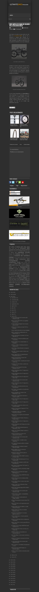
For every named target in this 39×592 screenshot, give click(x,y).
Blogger (23, 241)
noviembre (14, 299)
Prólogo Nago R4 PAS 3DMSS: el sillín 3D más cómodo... (19, 507)
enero (13, 557)
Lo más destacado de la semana (18, 273)
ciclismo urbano (25, 257)
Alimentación (19, 249)
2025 (12, 294)
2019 (12, 568)
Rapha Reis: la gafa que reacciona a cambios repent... (19, 396)
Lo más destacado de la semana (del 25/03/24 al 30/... (19, 318)
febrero (13, 555)
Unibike (18, 282)
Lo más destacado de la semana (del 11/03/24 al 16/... (19, 437)
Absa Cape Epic (13, 248)
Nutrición (14, 278)
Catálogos (18, 254)
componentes (12, 262)
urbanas (24, 282)
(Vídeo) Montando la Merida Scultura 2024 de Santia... (19, 447)
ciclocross (11, 259)
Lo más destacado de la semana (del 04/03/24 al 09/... (19, 491)
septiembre (14, 304)
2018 (12, 570)
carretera (21, 252)
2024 (12, 296)
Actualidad (11, 249)
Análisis (21, 250)
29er (25, 247)
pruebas (22, 279)
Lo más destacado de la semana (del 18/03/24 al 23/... (19, 380)
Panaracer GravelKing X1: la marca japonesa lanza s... (19, 513)
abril (13, 314)
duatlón (10, 263)
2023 (12, 560)
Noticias (27, 276)
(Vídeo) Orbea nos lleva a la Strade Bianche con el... (19, 510)
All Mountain (27, 249)
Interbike (14, 271)
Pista (29, 278)
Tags (17, 185)
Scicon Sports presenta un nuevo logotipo (20, 330)
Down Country (24, 262)
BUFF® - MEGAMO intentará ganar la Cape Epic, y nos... (19, 428)
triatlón (13, 282)
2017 (12, 572)
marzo (13, 316)
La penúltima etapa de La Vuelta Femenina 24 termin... (18, 412)
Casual (10, 254)
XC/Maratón (25, 284)
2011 (12, 584)
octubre (13, 301)
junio (13, 310)
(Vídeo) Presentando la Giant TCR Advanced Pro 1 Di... (18, 358)
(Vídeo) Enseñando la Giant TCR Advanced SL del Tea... (18, 434)
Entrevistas (15, 267)
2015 (12, 576)
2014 (12, 578)
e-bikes (16, 263)
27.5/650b (17, 247)
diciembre (14, 297)
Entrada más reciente (14, 144)
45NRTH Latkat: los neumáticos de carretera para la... (19, 532)
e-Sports (22, 265)
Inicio (21, 144)
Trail (22, 281)
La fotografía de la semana (23, 271)
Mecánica (20, 274)
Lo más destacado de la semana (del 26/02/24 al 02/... (19, 542)
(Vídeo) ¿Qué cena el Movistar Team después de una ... (19, 485)
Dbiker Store (19, 206)
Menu (11, 15)
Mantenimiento (12, 274)
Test (18, 281)
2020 (12, 566)
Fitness (15, 270)
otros (20, 278)
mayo (13, 312)
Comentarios (13, 193)
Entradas (12, 191)
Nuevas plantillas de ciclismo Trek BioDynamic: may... (18, 393)
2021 (12, 564)
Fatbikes (24, 268)
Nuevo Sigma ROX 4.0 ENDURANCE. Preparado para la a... (19, 355)
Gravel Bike (23, 270)
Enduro (28, 265)
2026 (12, 292)
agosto (13, 306)
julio (13, 308)
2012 (12, 582)
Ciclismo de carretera (22, 256)
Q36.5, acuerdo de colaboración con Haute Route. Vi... (19, 333)
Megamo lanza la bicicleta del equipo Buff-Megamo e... (19, 472)
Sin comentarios (18, 29)
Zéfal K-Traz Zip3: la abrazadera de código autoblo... (19, 498)
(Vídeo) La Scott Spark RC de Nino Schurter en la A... (19, 368)
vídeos (11, 284)
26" (10, 247)
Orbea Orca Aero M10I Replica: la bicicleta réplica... (18, 548)
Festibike (11, 270)
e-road (16, 265)
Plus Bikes (14, 279)
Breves (12, 252)
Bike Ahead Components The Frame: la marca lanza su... (19, 466)
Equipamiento (25, 267)
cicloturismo (22, 259)
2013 (12, 580)
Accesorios (23, 248)
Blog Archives (24, 185)
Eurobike (16, 268)
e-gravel (23, 263)
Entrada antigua (27, 144)
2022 (12, 562)
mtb (18, 276)
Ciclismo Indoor (17, 257)
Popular (12, 185)
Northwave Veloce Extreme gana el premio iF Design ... (19, 453)
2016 (12, 574)
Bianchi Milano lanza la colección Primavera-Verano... (18, 450)
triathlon (27, 281)
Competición (13, 261)
